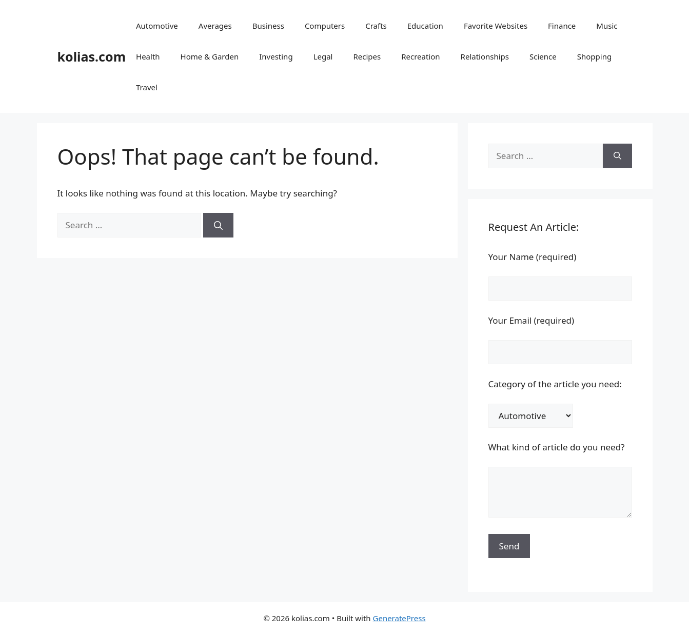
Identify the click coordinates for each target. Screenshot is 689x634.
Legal (323, 56)
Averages (215, 26)
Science (543, 56)
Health (148, 56)
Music (606, 26)
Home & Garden (210, 56)
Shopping (594, 56)
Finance (562, 26)
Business (268, 26)
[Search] (218, 225)
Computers (325, 26)
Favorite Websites (495, 26)
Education (425, 26)
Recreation (420, 56)
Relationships (485, 56)
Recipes (367, 56)
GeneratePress (399, 618)
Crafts (376, 26)
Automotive (157, 26)
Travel (147, 87)
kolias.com (91, 56)
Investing (275, 56)
